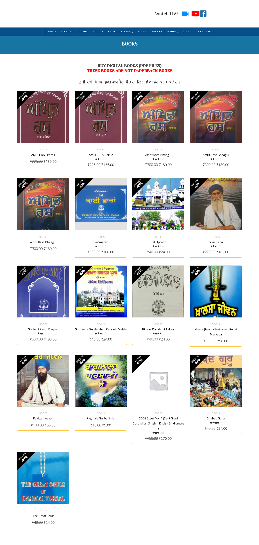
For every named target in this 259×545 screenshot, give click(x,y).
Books (43, 147)
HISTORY (67, 32)
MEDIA (171, 32)
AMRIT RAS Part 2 (101, 152)
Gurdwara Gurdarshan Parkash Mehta (101, 322)
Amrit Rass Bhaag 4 (216, 152)
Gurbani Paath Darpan (43, 322)
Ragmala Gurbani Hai (101, 408)
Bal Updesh (158, 237)
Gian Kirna (216, 237)
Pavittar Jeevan (43, 408)
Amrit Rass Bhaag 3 (158, 152)
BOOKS (142, 32)
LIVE (186, 32)
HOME (52, 32)
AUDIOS (98, 32)
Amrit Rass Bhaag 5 (43, 237)
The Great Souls (43, 503)
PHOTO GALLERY (119, 32)
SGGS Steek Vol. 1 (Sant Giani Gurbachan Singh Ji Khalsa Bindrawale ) (158, 413)
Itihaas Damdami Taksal (158, 322)
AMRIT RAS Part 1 (43, 152)
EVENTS (157, 32)
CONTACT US (203, 32)
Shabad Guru (216, 408)
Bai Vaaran (100, 237)
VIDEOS (83, 32)
